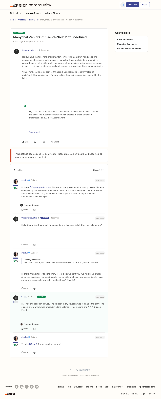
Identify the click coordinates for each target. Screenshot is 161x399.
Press (99, 386)
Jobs (107, 386)
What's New (53, 13)
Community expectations (129, 48)
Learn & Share (33, 13)
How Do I (33, 20)
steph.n (24, 180)
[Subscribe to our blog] (27, 387)
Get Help (16, 13)
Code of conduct (125, 39)
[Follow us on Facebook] (16, 387)
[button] (132, 4)
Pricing (60, 386)
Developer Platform (83, 386)
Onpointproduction (30, 50)
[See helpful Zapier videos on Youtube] (37, 387)
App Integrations (147, 386)
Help (69, 386)
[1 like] (29, 205)
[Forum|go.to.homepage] (31, 4)
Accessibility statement (89, 376)
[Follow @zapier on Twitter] (32, 387)
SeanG (24, 297)
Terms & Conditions (70, 376)
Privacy (151, 394)
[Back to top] (155, 371)
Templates (131, 386)
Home (13, 20)
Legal (142, 394)
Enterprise (117, 386)
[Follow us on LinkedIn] (22, 387)
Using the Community (127, 44)
